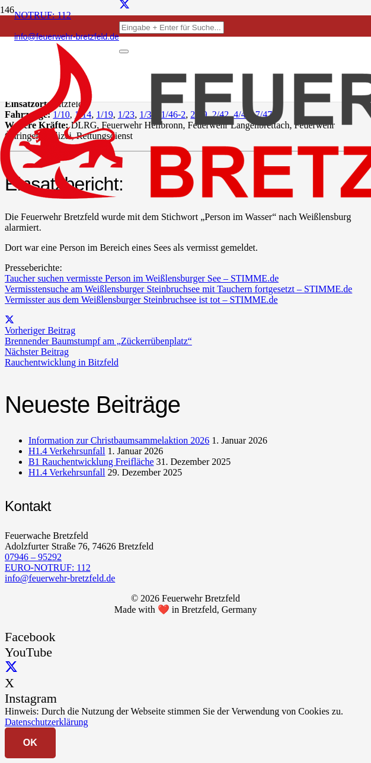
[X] (11, 667)
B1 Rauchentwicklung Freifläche (91, 462)
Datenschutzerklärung (46, 722)
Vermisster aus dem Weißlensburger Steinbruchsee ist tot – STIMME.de (141, 300)
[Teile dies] (9, 320)
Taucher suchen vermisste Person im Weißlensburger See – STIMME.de (142, 278)
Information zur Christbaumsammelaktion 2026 (118, 440)
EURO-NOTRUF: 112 (48, 567)
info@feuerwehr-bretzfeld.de (60, 578)
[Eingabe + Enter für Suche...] (171, 27)
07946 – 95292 (33, 557)
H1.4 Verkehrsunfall (66, 451)
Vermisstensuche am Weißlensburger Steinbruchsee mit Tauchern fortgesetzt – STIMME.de (178, 289)
